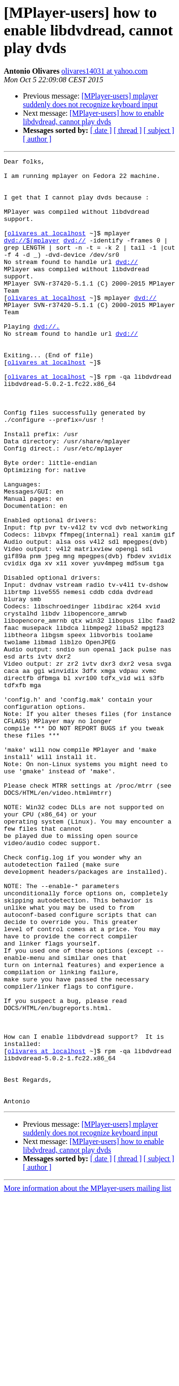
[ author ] (37, 139)
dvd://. (46, 360)
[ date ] (101, 130)
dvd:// (74, 257)
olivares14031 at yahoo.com (105, 71)
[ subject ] (159, 130)
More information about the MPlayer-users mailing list (87, 1378)
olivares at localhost (47, 248)
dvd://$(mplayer (32, 257)
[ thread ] (128, 130)
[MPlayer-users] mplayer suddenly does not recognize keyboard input (90, 100)
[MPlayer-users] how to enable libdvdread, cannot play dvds (93, 117)
